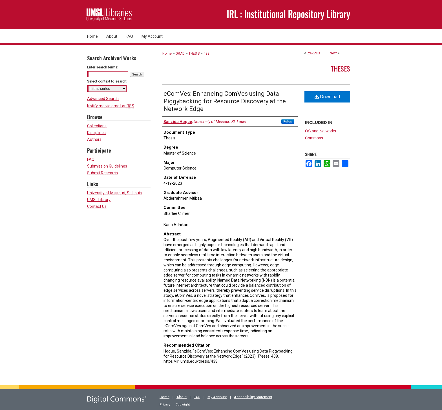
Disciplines (96, 132)
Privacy (165, 404)
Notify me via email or (110, 106)
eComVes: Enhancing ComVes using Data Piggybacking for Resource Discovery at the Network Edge (224, 101)
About (181, 397)
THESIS (194, 53)
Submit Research (102, 173)
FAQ (90, 159)
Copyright (183, 404)
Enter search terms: (102, 67)
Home (167, 53)
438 (206, 53)
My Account (217, 397)
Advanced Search (103, 98)
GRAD (180, 53)
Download (327, 96)
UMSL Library (99, 199)
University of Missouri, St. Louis (114, 193)
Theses (340, 68)
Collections (97, 126)
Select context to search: (107, 81)
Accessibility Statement (253, 397)
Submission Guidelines (107, 166)
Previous (313, 53)
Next (333, 53)
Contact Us (97, 206)
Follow (287, 121)
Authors (94, 139)
